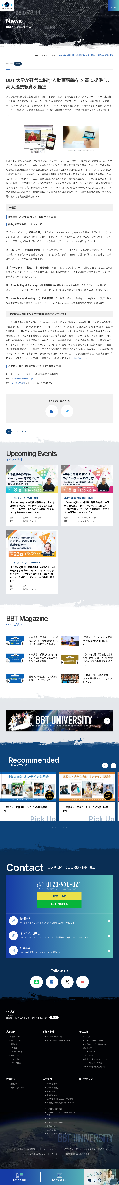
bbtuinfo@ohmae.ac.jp (22, 379)
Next (113, 765)
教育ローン (51, 1126)
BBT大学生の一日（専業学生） (95, 1044)
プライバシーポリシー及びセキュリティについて (85, 1149)
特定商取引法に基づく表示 (77, 1154)
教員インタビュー (17, 1088)
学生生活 (83, 1031)
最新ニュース (15, 1055)
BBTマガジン (86, 1079)
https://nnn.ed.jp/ (80, 358)
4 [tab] (55, 827)
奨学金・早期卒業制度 (55, 1122)
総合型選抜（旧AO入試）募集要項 (60, 1099)
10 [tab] (72, 827)
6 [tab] (61, 827)
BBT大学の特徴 (16, 1052)
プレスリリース (50, 1149)
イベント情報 (15, 1059)
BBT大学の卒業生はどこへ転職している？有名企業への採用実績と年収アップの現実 (43, 640)
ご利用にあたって (37, 1154)
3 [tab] (52, 827)
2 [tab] (49, 827)
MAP (54, 1017)
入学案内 (47, 1079)
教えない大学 (15, 1041)
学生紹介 (86, 1037)
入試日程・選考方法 (54, 1109)
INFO (18, 64)
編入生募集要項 (53, 1088)
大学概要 (13, 1048)
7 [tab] (63, 827)
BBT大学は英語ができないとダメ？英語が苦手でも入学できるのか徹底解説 (43, 657)
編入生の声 (87, 1048)
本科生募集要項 (53, 1084)
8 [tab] (66, 827)
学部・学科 (48, 1031)
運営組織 (13, 1044)
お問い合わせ (59, 896)
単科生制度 (51, 1092)
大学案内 (10, 1031)
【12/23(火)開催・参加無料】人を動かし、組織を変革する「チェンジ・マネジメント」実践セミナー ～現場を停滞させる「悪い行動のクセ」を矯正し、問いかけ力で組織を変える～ (32, 574)
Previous (105, 765)
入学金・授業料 (53, 1119)
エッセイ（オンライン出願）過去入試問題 (61, 1114)
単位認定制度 (52, 1130)
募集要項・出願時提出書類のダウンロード (61, 1104)
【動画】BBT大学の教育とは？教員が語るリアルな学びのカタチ (97, 678)
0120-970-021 (18, 383)
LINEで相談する (59, 904)
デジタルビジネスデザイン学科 (58, 1041)
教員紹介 (10, 1079)
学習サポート (88, 1055)
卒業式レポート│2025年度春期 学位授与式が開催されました (98, 640)
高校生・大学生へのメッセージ (95, 1059)
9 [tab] (69, 827)
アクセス (55, 1154)
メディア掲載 (15, 1063)
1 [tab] (47, 827)
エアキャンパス (89, 1052)
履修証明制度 (52, 1095)
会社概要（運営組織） (27, 1149)
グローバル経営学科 (54, 1037)
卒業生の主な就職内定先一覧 (94, 1067)
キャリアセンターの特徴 (92, 1063)
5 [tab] (58, 827)
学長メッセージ (16, 1037)
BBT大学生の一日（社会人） (94, 1041)
